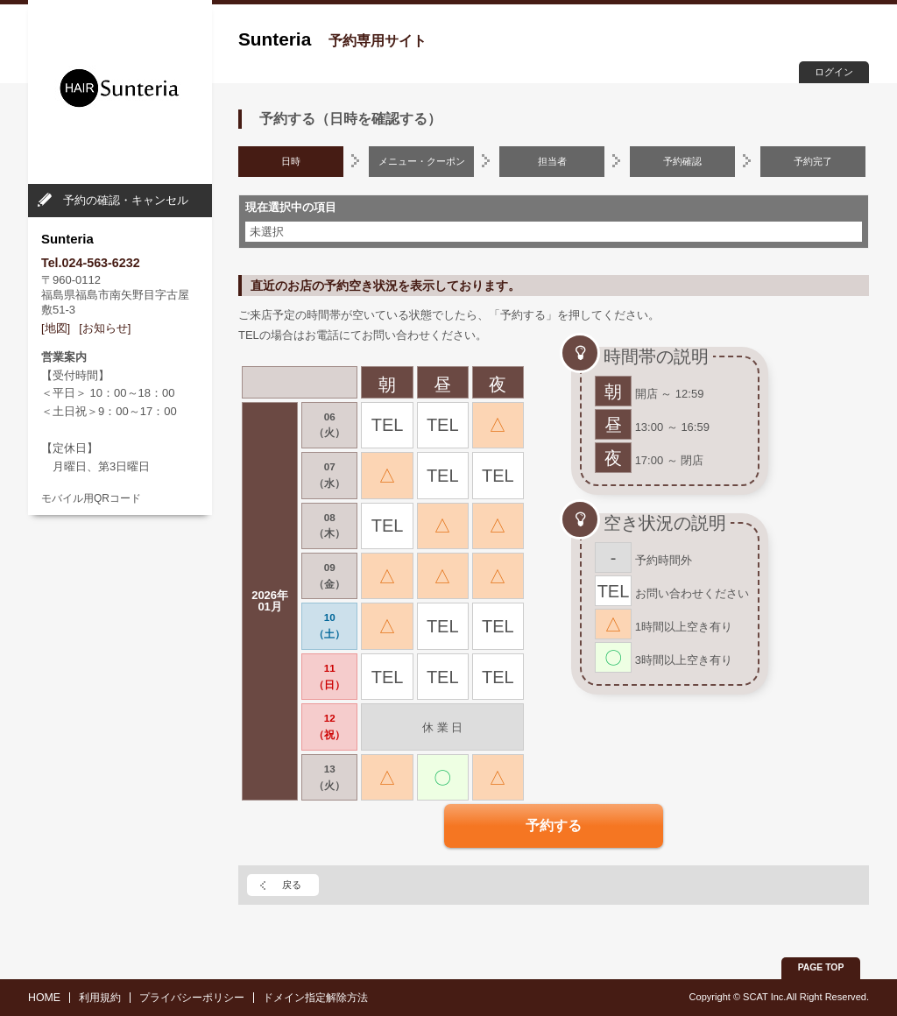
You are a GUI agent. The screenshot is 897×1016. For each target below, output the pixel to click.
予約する (554, 825)
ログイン (834, 72)
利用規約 (100, 997)
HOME (44, 997)
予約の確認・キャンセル (125, 200)
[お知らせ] (105, 328)
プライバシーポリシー (191, 997)
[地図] (55, 328)
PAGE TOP (821, 967)
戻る (291, 884)
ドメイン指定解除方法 (315, 997)
